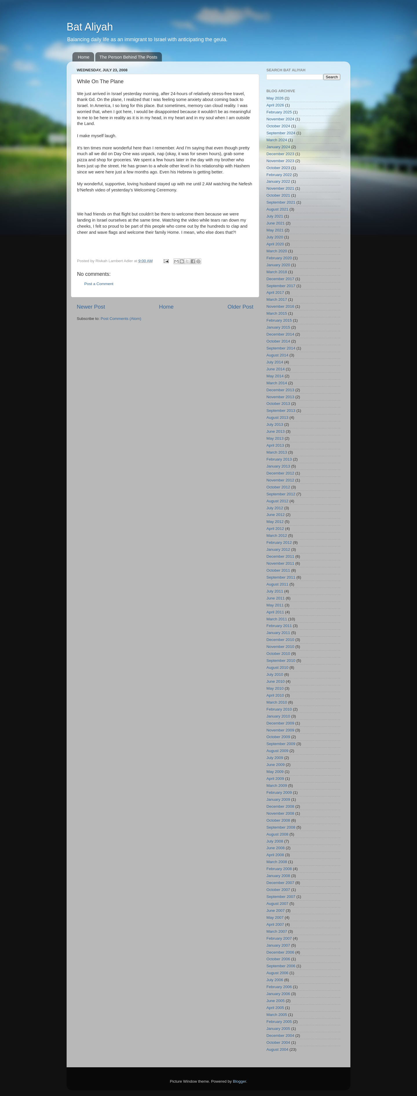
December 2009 (280, 723)
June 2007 (275, 910)
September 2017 (280, 286)
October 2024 (278, 126)
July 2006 (274, 980)
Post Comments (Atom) (121, 318)
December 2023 (280, 154)
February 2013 (279, 459)
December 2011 (280, 556)
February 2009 (279, 792)
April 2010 (275, 695)
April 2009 (275, 778)
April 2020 (275, 244)
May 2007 (275, 917)
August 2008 (277, 834)
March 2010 (276, 702)
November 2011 (280, 563)
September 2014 (280, 348)
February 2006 (279, 987)
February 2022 (279, 175)
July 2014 (274, 362)
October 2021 (278, 195)
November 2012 (280, 480)
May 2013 (275, 438)
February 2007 (279, 938)
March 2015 (276, 313)
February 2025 (279, 112)
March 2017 (276, 299)
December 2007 (280, 883)
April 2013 (275, 445)
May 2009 (275, 771)
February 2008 (279, 869)
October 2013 (278, 403)
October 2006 (278, 959)
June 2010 (275, 681)
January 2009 (278, 799)
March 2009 (276, 785)
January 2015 (278, 327)
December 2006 (280, 952)
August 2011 (277, 584)
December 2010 (280, 639)
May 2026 (275, 98)
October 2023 (278, 168)
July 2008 (274, 841)
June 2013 (275, 431)
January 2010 (278, 716)
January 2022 (278, 181)
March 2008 (276, 862)
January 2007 (278, 945)
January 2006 (278, 994)
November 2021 (280, 188)
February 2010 (279, 709)
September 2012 (280, 494)
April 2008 (275, 855)
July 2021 (274, 216)
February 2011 (279, 626)
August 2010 (277, 667)
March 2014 (276, 383)
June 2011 (275, 598)
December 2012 (280, 473)
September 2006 (280, 966)
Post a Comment (99, 284)
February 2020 (279, 258)
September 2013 (280, 410)
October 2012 (278, 487)
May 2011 (275, 605)
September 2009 (280, 744)
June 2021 (275, 223)
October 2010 (278, 653)
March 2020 (276, 251)
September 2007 (280, 896)
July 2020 (274, 237)
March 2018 (276, 272)
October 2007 (278, 889)
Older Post (240, 307)
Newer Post (91, 307)
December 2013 (280, 390)
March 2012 (276, 535)
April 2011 (275, 612)
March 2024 (276, 140)
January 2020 (278, 265)
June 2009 (275, 764)
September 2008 (280, 827)
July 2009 (274, 758)
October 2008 (278, 820)
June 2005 (275, 1001)
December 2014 (280, 334)
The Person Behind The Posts (129, 57)
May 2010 (275, 688)
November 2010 (280, 646)
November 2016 (280, 306)
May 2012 (275, 521)
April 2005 (275, 1008)
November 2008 (280, 813)
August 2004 (277, 1049)
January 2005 (278, 1028)
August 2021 (277, 209)
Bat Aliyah (90, 27)
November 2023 (280, 161)
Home (83, 57)
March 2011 (276, 619)
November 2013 (280, 397)
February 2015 (279, 320)
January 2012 (278, 549)
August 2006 (277, 973)
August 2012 (277, 501)
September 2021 (280, 202)
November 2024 (280, 119)
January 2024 (278, 147)
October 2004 (278, 1042)
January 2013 (278, 466)
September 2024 (280, 133)
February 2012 (279, 542)
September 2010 (280, 660)
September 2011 (280, 577)
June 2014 (275, 369)
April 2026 (275, 105)
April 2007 (275, 924)
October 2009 (278, 737)
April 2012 (275, 528)
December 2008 (280, 806)
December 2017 (280, 279)
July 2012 (274, 508)
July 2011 (274, 591)
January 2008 (278, 876)
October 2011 (278, 570)
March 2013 (276, 452)
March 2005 (276, 1014)
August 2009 (277, 751)
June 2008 (275, 848)
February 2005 (279, 1021)
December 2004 (280, 1035)
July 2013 (274, 424)
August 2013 (277, 417)
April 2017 (275, 292)
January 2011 (278, 633)
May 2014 (275, 376)
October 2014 (278, 341)
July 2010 (274, 674)
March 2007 (276, 931)
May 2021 (275, 230)
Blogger (239, 1081)
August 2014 (277, 355)
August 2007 (277, 903)
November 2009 (280, 730)
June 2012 (275, 514)
